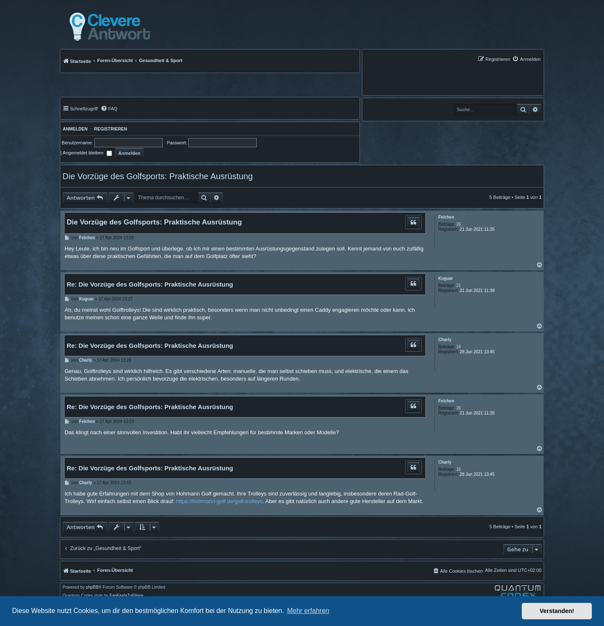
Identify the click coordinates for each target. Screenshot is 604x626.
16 (458, 346)
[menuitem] (526, 59)
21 (458, 285)
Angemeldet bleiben (87, 152)
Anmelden (74, 128)
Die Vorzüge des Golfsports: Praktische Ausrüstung (157, 176)
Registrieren (110, 128)
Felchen (446, 217)
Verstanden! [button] (557, 611)
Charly (444, 339)
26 (458, 224)
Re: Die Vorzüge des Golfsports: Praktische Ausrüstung (150, 284)
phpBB (92, 587)
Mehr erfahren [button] (308, 610)
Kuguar (445, 278)
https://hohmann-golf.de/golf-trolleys (219, 501)
